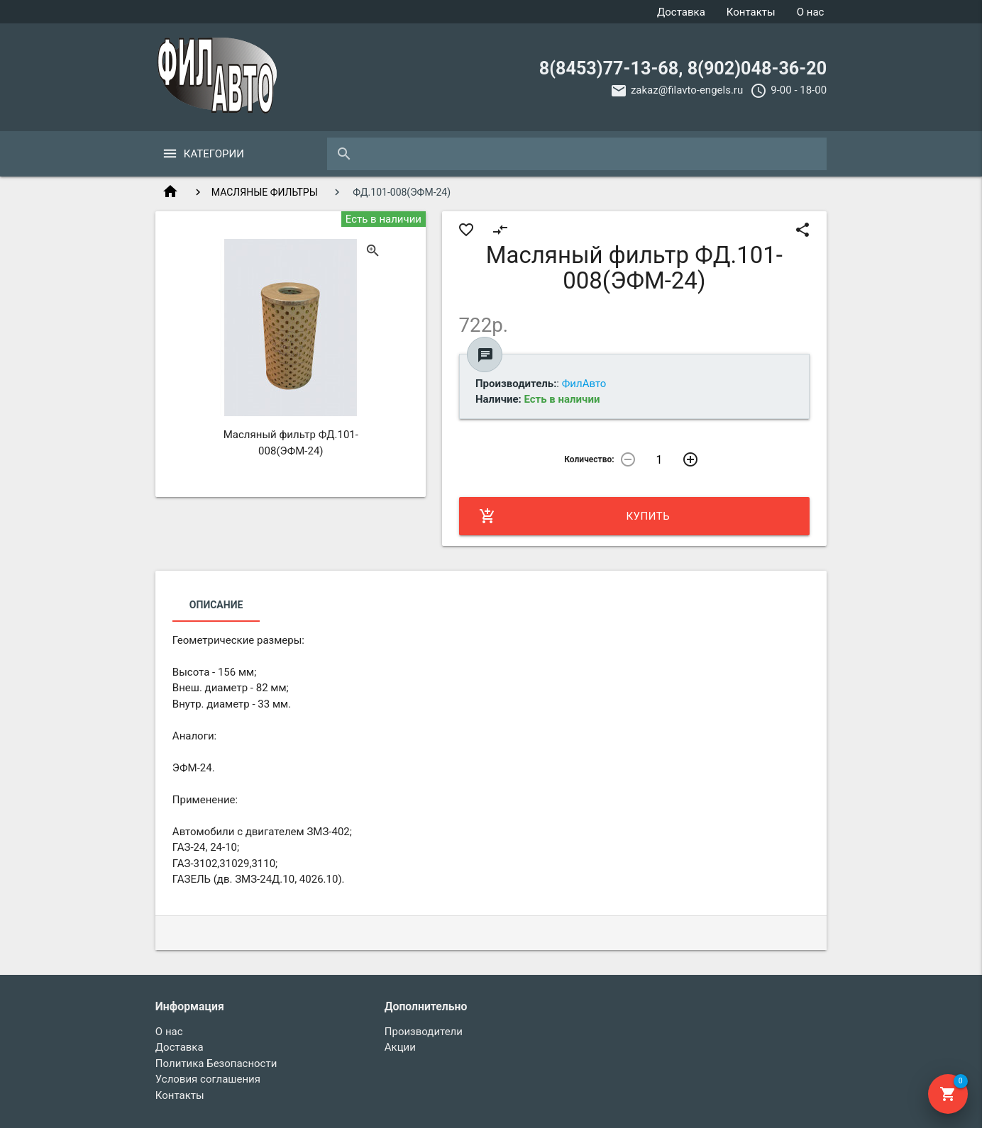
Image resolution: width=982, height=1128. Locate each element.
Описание (216, 604)
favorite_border (466, 229)
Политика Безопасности (216, 1063)
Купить (575, 516)
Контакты (751, 12)
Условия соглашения (207, 1079)
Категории (214, 153)
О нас (810, 12)
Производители (424, 1031)
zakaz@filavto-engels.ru (687, 90)
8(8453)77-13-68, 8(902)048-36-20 (683, 68)
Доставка (681, 12)
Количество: (589, 459)
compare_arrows (500, 229)
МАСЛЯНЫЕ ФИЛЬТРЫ (264, 192)
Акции (400, 1047)
